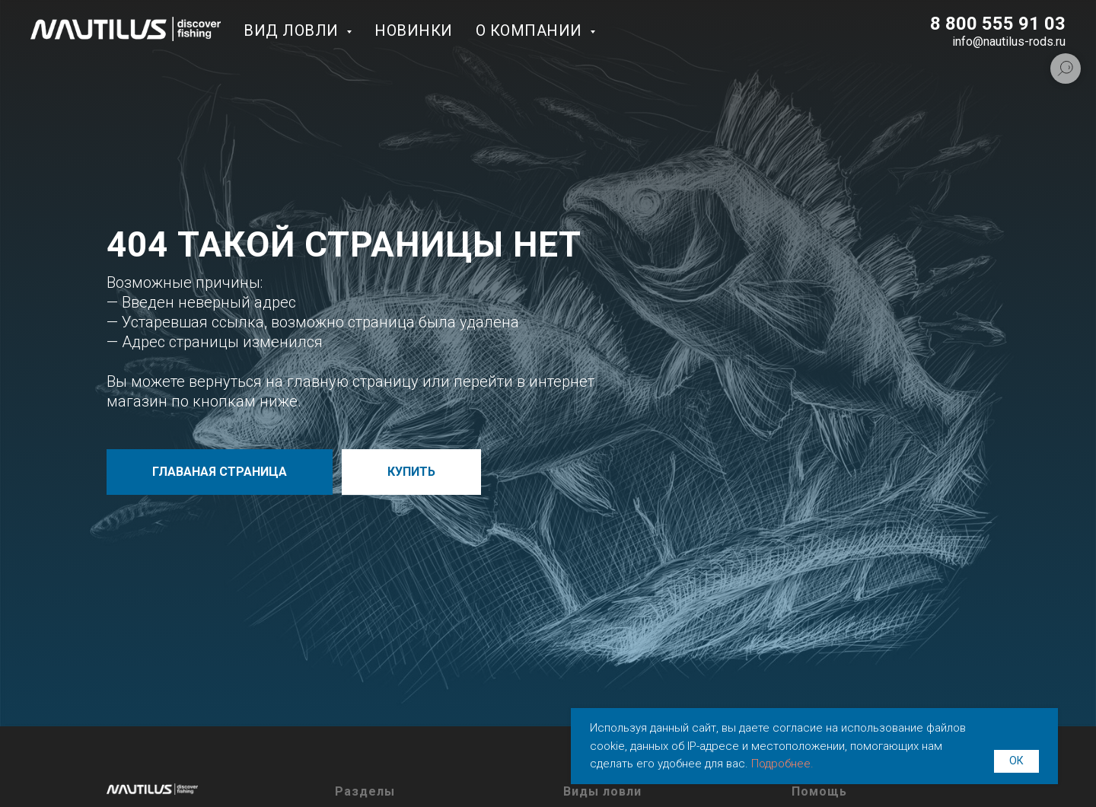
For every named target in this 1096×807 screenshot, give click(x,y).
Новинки (413, 30)
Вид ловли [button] (293, 30)
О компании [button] (531, 30)
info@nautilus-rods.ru (1009, 41)
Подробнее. (782, 763)
